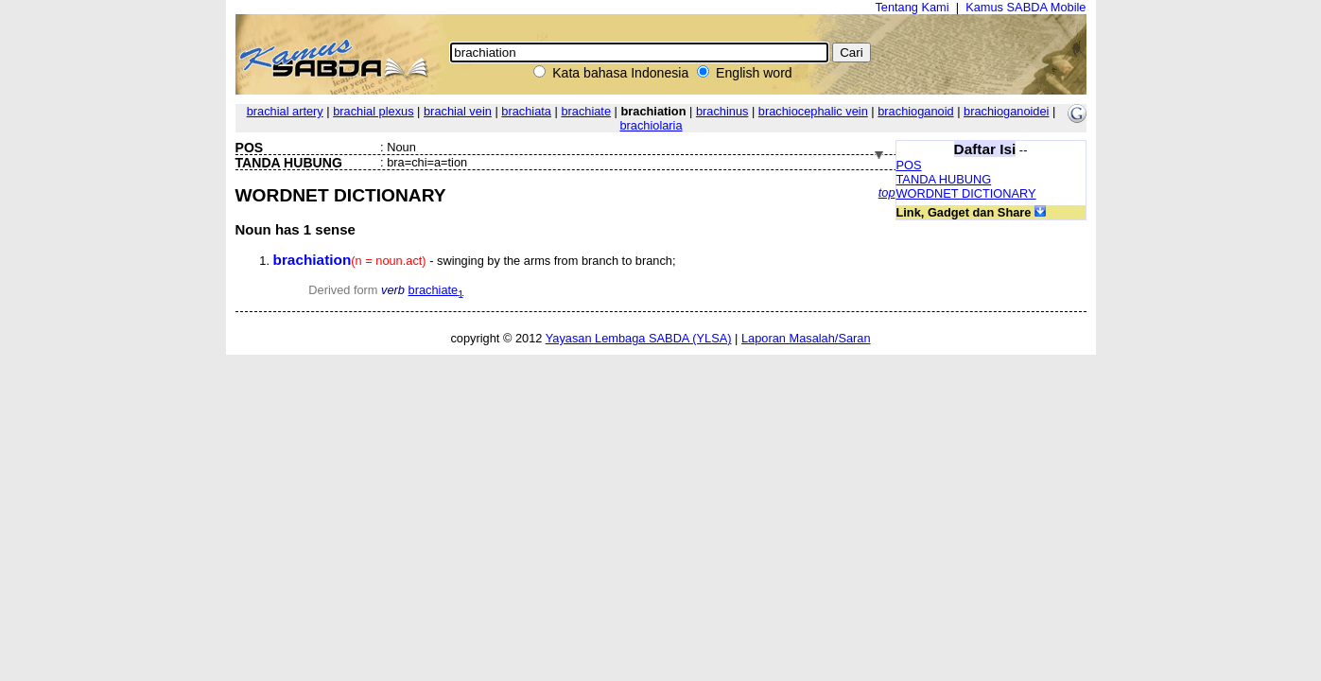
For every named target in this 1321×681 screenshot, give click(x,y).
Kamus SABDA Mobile (1025, 7)
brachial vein (458, 111)
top (886, 192)
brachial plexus (373, 111)
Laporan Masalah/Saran (806, 338)
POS (909, 165)
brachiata (526, 111)
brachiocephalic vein (813, 111)
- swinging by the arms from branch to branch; (474, 260)
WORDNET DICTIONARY (966, 193)
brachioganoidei (1006, 111)
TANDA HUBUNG (944, 179)
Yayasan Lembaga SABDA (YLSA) (639, 338)
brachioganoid (915, 111)
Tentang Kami (911, 7)
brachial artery (285, 111)
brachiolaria (650, 125)
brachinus (722, 111)
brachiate (586, 111)
